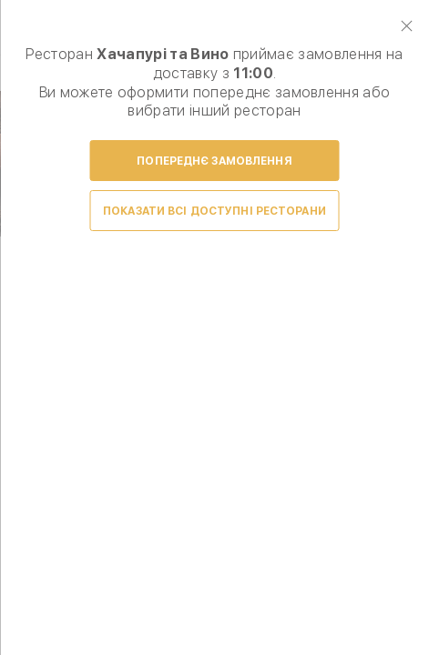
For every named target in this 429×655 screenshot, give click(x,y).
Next (394, 292)
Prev (34, 292)
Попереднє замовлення (214, 161)
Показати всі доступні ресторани (214, 211)
